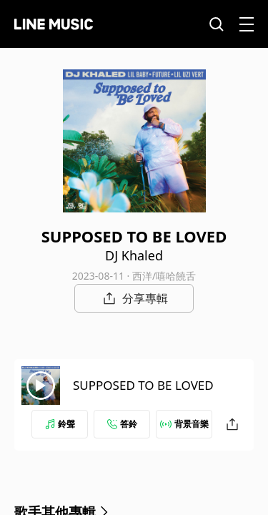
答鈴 (122, 424)
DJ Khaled (134, 255)
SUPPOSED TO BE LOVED (143, 385)
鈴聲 (60, 424)
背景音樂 (184, 424)
